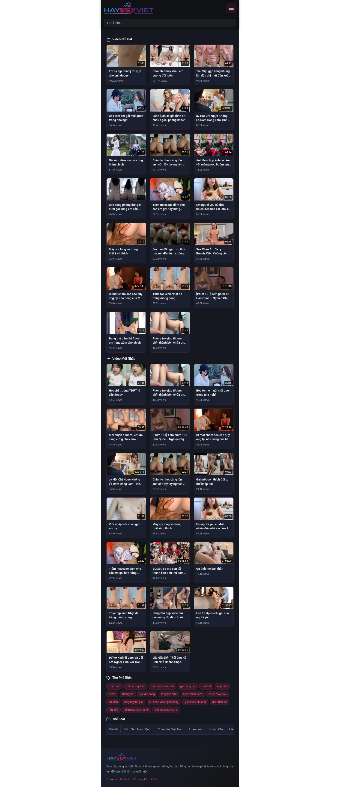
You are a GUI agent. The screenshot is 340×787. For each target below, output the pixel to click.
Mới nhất (125, 779)
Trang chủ (112, 779)
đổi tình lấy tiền (135, 686)
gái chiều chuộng (195, 702)
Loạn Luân (196, 729)
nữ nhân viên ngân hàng (164, 702)
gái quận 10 (219, 702)
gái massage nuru (166, 709)
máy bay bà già (133, 702)
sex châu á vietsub (162, 686)
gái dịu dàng (147, 694)
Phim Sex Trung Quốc (137, 729)
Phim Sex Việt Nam (170, 729)
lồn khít (206, 686)
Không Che (216, 729)
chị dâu (113, 702)
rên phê (113, 709)
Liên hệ (154, 779)
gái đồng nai (188, 686)
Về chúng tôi (140, 779)
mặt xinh (114, 686)
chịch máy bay (217, 694)
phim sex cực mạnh (137, 709)
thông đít (127, 694)
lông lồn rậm (168, 694)
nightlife (222, 686)
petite (112, 694)
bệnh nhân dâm (192, 694)
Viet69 (113, 729)
